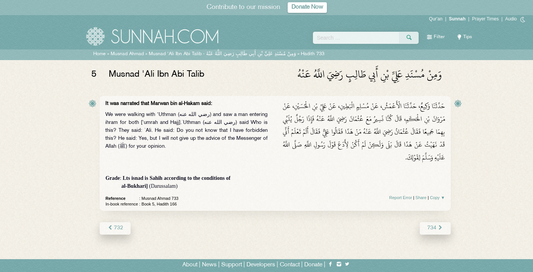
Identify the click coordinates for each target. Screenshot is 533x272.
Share (421, 197)
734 (435, 228)
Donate (313, 265)
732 (115, 228)
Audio (511, 19)
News (209, 265)
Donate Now (307, 7)
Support (231, 265)
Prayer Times (485, 19)
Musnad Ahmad (127, 54)
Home (99, 54)
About (189, 265)
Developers (260, 265)
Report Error (400, 197)
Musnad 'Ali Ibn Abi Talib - (222, 54)
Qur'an (436, 19)
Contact (290, 265)
